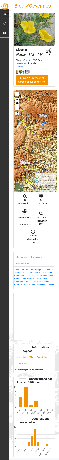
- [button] (17, 108)
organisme (36, 257)
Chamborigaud (36, 270)
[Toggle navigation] (7, 13)
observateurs (22, 263)
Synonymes (21, 363)
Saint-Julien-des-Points (24, 285)
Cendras (24, 270)
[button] (17, 104)
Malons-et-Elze (22, 272)
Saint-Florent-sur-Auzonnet (37, 282)
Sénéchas (40, 285)
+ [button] (17, 100)
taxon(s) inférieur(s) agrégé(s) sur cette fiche (31, 80)
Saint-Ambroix (27, 278)
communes (22, 257)
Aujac (16, 270)
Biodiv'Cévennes (32, 6)
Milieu (31, 357)
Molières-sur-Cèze (38, 272)
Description (21, 357)
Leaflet (38, 191)
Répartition (42, 357)
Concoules (49, 270)
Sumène (50, 285)
